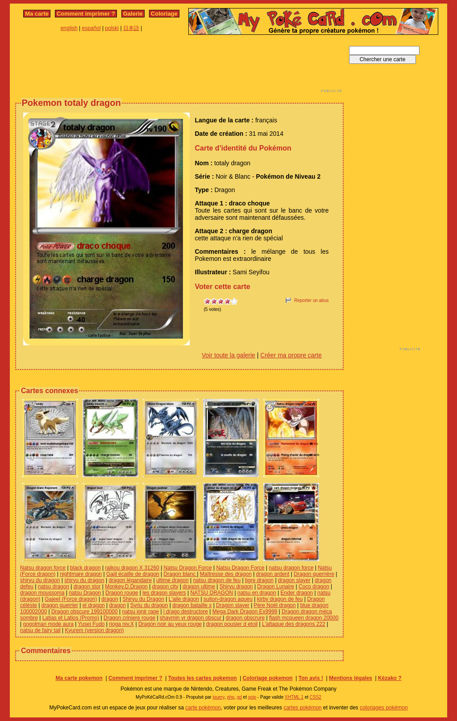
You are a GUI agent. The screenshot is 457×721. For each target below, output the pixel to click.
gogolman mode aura (48, 624)
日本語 (131, 28)
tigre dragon (259, 580)
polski (112, 28)
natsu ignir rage (140, 611)
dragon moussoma (42, 593)
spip (252, 697)
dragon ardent (273, 574)
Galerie (133, 13)
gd (239, 697)
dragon (109, 599)
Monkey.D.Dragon (126, 586)
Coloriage (164, 13)
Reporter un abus (311, 300)
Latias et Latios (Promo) (70, 618)
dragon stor (87, 586)
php (230, 697)
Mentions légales (350, 678)
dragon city (165, 586)
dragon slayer (294, 580)
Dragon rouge (121, 593)
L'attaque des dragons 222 (293, 624)
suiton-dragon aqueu (228, 599)
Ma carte (37, 13)
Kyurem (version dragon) (94, 630)
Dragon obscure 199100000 (84, 611)
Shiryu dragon (236, 586)
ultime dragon (172, 580)
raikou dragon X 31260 (132, 568)
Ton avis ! (311, 678)
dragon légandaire (130, 580)
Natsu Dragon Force (188, 568)
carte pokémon (202, 707)
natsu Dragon (85, 593)
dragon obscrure (245, 618)
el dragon (94, 605)
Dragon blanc (180, 574)
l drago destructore (185, 611)
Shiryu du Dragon (143, 599)
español (91, 28)
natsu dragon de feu (217, 580)
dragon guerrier (60, 605)
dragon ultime (199, 586)
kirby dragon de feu (280, 599)
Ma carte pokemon (78, 678)
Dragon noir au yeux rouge (170, 624)
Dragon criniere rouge (129, 618)
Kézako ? (390, 678)
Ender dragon (297, 593)
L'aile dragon (184, 599)
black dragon (85, 568)
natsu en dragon (256, 593)
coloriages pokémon (383, 707)
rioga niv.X (121, 624)
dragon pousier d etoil (232, 624)
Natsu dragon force (43, 568)
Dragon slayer (232, 605)
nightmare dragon (81, 574)
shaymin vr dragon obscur (191, 618)
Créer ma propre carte (291, 355)
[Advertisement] (179, 66)
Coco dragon (314, 586)
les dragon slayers (164, 593)
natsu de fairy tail (40, 630)
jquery (218, 697)
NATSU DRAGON (211, 593)
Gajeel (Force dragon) (71, 599)
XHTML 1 (294, 697)
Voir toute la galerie (228, 355)
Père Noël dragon (275, 605)
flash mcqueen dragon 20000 (303, 618)
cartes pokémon (302, 707)
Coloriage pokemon (268, 678)
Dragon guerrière (314, 574)
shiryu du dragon (40, 580)
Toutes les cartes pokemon (202, 678)
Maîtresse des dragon (226, 574)
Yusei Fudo (91, 624)
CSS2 (315, 697)
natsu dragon (53, 586)
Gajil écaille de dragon (132, 574)
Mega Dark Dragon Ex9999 (244, 611)
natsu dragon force (291, 568)
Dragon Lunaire (275, 586)
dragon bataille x (192, 605)
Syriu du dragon (149, 605)
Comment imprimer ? (86, 13)
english (69, 28)
